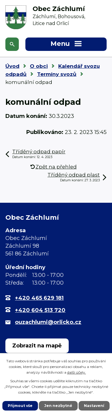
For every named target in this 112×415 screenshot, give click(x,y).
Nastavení (94, 405)
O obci (39, 66)
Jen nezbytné (58, 405)
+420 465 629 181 (39, 298)
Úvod (12, 66)
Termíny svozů (56, 74)
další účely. (76, 372)
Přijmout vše (20, 405)
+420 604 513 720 (40, 310)
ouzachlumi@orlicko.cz (48, 322)
